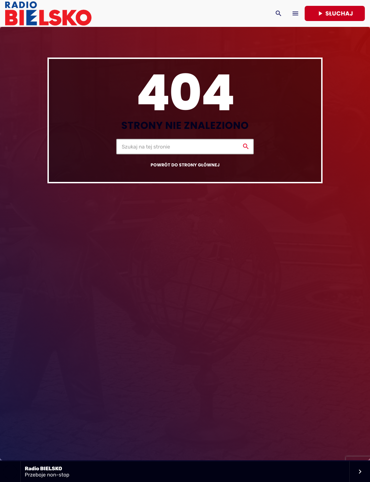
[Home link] (48, 13)
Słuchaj (334, 13)
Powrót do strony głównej (185, 165)
